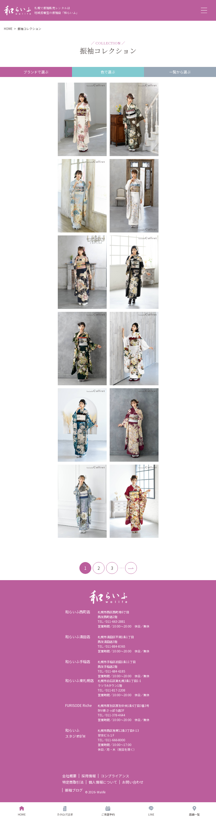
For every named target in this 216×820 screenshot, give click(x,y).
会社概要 (69, 775)
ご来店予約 (108, 811)
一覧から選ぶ (180, 71)
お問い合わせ (132, 781)
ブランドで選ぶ (35, 71)
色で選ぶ (108, 71)
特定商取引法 (73, 781)
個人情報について (103, 781)
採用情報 (88, 775)
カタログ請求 (65, 811)
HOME (8, 28)
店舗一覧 (194, 811)
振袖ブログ (74, 789)
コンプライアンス (115, 775)
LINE (151, 811)
